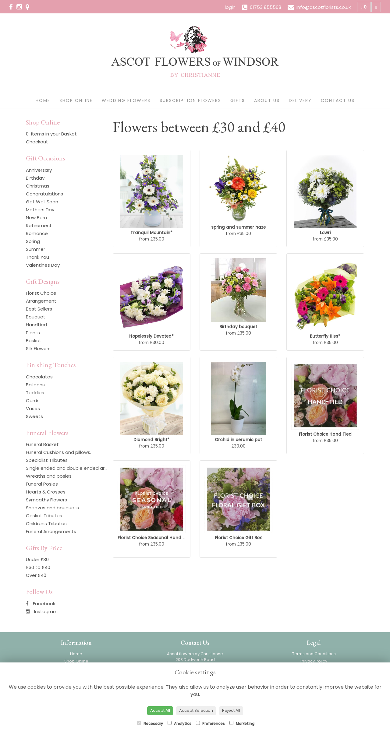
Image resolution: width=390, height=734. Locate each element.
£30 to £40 (38, 567)
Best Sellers (39, 309)
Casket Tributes (44, 515)
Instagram (42, 611)
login (230, 7)
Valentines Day (43, 265)
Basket (33, 340)
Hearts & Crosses (46, 492)
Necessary (150, 723)
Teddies (35, 392)
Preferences (210, 723)
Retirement (39, 225)
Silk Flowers (38, 348)
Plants (33, 332)
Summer (35, 249)
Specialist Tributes (47, 460)
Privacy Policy (313, 661)
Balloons (35, 384)
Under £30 (37, 559)
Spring (33, 241)
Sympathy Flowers (46, 500)
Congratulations (44, 194)
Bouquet (35, 317)
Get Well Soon (42, 201)
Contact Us (338, 100)
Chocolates (39, 377)
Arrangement (41, 301)
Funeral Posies (42, 484)
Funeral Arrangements (51, 531)
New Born (36, 217)
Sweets (34, 416)
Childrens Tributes (46, 523)
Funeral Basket (42, 444)
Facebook (40, 603)
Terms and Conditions (314, 654)
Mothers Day (40, 209)
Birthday (35, 178)
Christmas (37, 186)
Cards (33, 400)
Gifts (237, 100)
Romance (37, 233)
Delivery (300, 100)
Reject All (231, 710)
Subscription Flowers (190, 100)
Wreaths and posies (49, 476)
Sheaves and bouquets (52, 507)
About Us (267, 100)
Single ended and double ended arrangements (79, 468)
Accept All (160, 710)
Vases (33, 408)
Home (43, 100)
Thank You (37, 257)
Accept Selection (196, 710)
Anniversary (39, 170)
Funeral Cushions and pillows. (58, 452)
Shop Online (76, 100)
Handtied (36, 324)
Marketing (241, 723)
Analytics (179, 723)
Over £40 (36, 575)
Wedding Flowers (126, 100)
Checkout (37, 142)
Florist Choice (41, 293)
